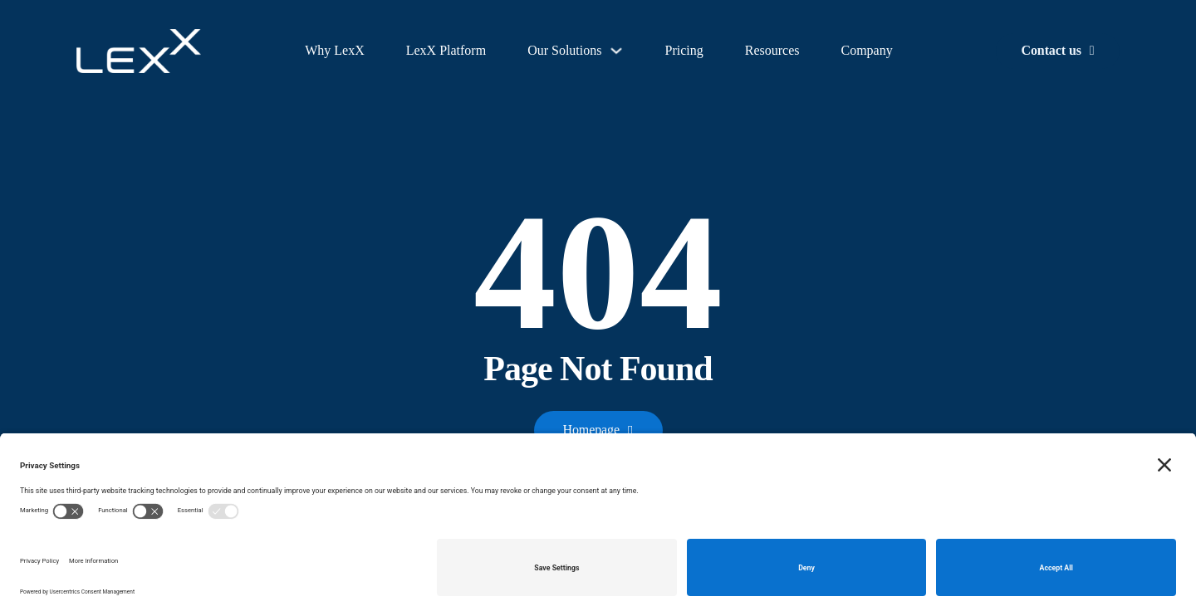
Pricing (683, 50)
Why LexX (335, 50)
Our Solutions (564, 50)
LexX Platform (446, 50)
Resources (772, 50)
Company (866, 50)
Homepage (598, 430)
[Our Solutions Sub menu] (616, 50)
